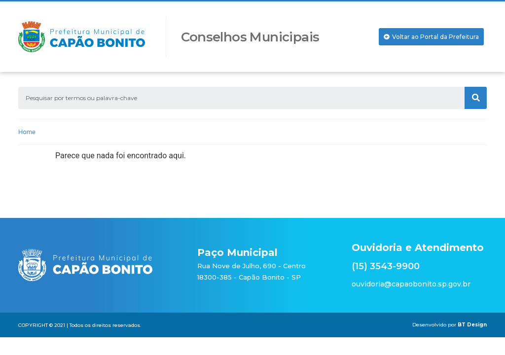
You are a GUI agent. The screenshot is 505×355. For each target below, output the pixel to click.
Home (27, 132)
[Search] (476, 98)
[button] (431, 36)
